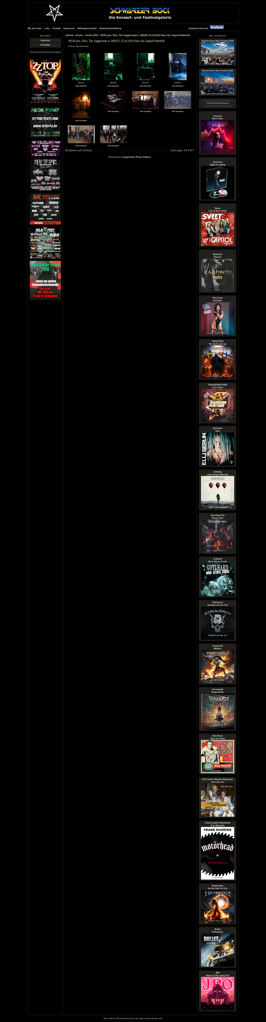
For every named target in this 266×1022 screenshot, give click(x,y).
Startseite (45, 40)
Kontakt (56, 28)
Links (47, 28)
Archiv (79, 35)
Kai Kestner (81, 86)
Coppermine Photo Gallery (136, 157)
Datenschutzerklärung (110, 28)
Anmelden (45, 45)
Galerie (69, 35)
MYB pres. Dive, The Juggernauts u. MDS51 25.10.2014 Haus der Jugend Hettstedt (145, 35)
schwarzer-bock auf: (207, 28)
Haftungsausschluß (87, 28)
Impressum (68, 28)
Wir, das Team (34, 28)
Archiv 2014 (91, 35)
